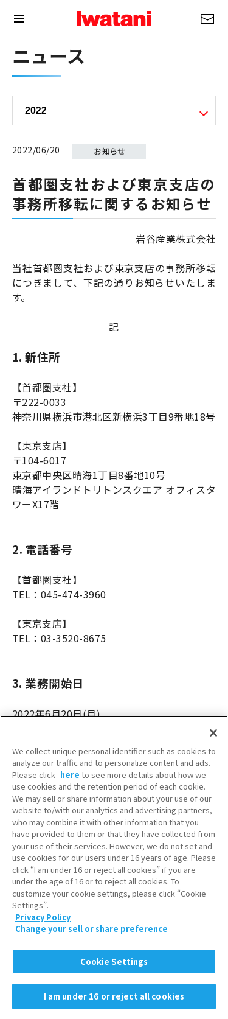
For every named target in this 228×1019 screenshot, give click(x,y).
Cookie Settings (114, 967)
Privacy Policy (43, 922)
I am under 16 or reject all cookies (114, 1002)
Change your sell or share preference (91, 934)
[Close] (213, 738)
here (70, 780)
